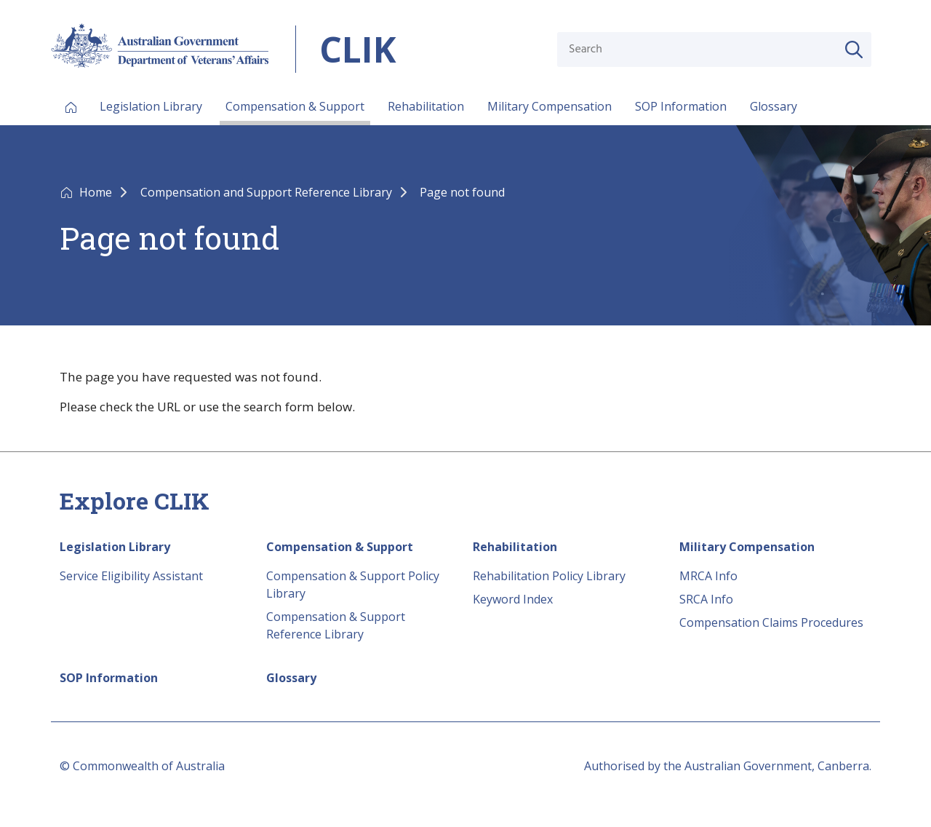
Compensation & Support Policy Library (352, 584)
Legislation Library (151, 106)
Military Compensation (549, 106)
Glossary (773, 106)
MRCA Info (708, 576)
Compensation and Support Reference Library (267, 192)
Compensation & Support (294, 106)
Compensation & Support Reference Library (335, 625)
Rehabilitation (426, 106)
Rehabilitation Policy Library (549, 576)
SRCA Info (706, 599)
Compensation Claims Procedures (771, 622)
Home (97, 192)
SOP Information (681, 106)
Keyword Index (513, 599)
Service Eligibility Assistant (131, 576)
